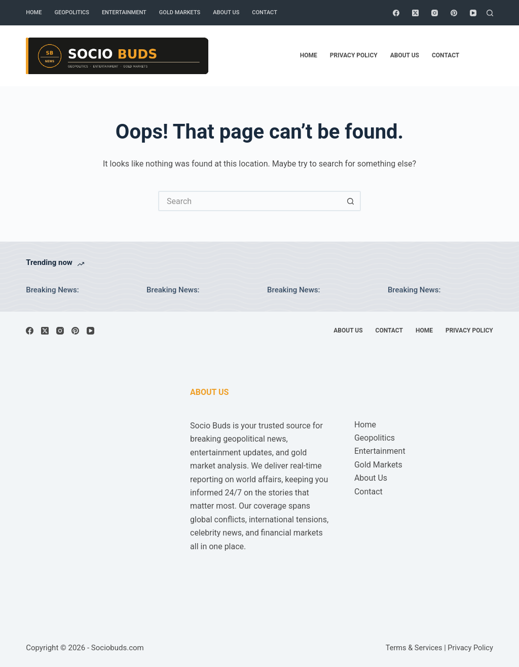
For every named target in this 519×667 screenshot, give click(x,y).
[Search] (490, 13)
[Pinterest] (454, 13)
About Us (226, 12)
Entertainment (124, 12)
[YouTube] (473, 13)
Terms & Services (414, 648)
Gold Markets (179, 12)
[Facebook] (396, 13)
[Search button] (351, 201)
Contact (264, 12)
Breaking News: (52, 289)
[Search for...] (249, 201)
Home (34, 12)
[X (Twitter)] (415, 13)
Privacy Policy (354, 55)
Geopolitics (71, 12)
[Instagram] (434, 13)
